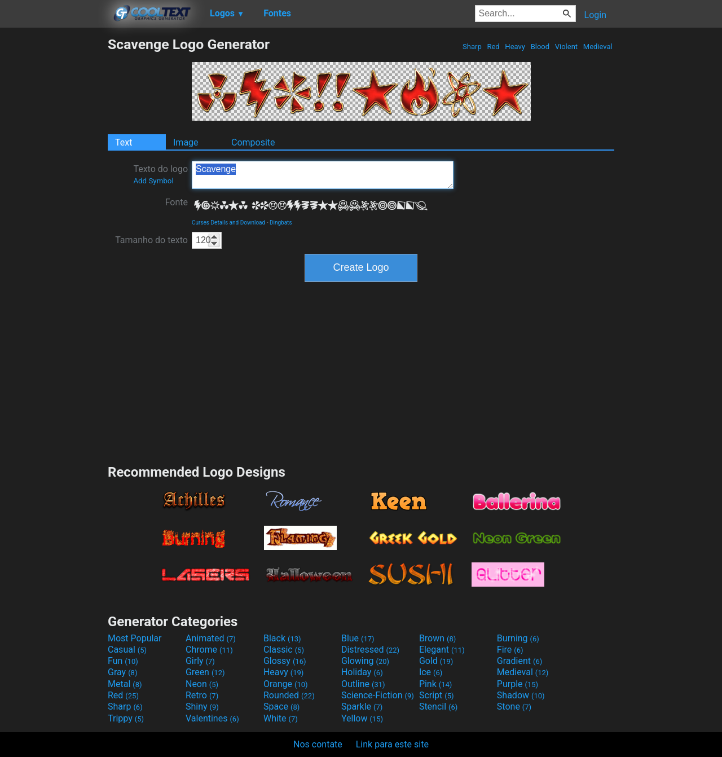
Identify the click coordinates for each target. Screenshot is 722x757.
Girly (200, 660)
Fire (510, 649)
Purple (517, 684)
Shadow (521, 695)
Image (186, 142)
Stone (514, 706)
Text (123, 142)
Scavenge (323, 175)
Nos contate (317, 744)
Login (595, 15)
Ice (430, 672)
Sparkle (361, 706)
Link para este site (392, 744)
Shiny (202, 706)
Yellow (362, 718)
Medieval (598, 46)
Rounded (289, 695)
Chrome (209, 649)
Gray (122, 672)
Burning (518, 638)
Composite (253, 142)
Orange (285, 684)
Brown (437, 638)
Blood (540, 46)
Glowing (365, 660)
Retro (202, 695)
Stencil (438, 706)
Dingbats (281, 222)
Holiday (362, 672)
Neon (202, 684)
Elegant (442, 649)
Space (281, 706)
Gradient (519, 660)
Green (205, 672)
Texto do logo (160, 174)
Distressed (370, 649)
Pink (435, 684)
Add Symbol (153, 181)
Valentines (212, 718)
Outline (363, 684)
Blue (358, 638)
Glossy (284, 660)
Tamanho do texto (151, 240)
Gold (436, 660)
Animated (211, 638)
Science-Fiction (377, 695)
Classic (283, 649)
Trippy (126, 718)
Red (493, 46)
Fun (123, 660)
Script (436, 695)
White (280, 718)
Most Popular (135, 638)
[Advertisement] (53, 205)
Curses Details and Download (228, 222)
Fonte (176, 202)
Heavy (515, 46)
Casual (127, 649)
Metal (125, 684)
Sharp (472, 46)
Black (282, 638)
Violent (566, 46)
